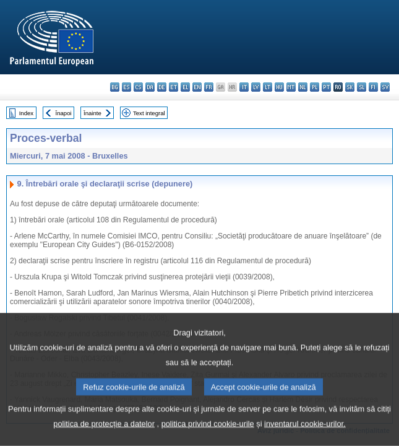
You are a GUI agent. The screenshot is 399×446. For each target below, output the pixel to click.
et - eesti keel (173, 87)
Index (26, 113)
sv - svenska (385, 87)
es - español (126, 87)
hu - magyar (279, 87)
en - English (197, 87)
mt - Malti (291, 87)
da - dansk (150, 87)
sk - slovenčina (349, 87)
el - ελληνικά (185, 87)
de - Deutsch (161, 87)
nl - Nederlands (302, 87)
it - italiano (244, 87)
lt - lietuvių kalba (267, 87)
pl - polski (314, 87)
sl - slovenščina (361, 87)
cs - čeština (138, 87)
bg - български (114, 87)
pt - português (326, 87)
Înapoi (64, 113)
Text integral (149, 113)
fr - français (208, 87)
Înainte (92, 113)
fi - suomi (373, 87)
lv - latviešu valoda (255, 87)
